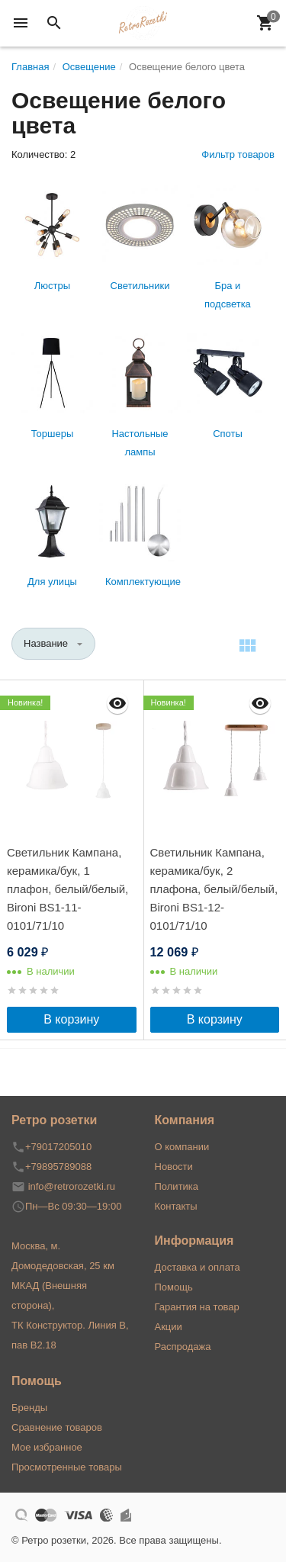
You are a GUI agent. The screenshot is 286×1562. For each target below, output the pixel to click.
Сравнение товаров (56, 1427)
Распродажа (183, 1346)
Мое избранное (46, 1447)
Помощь (174, 1287)
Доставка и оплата (197, 1267)
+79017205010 (58, 1146)
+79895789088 (58, 1166)
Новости (174, 1166)
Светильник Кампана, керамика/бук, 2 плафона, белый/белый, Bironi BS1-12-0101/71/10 (214, 889)
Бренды (29, 1407)
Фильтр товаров (238, 154)
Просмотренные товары (66, 1467)
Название (46, 643)
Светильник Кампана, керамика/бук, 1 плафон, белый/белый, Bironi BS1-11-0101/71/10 (67, 889)
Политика (177, 1186)
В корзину (71, 1019)
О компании (182, 1146)
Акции (168, 1326)
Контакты (176, 1206)
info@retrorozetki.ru (71, 1186)
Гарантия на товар (197, 1307)
